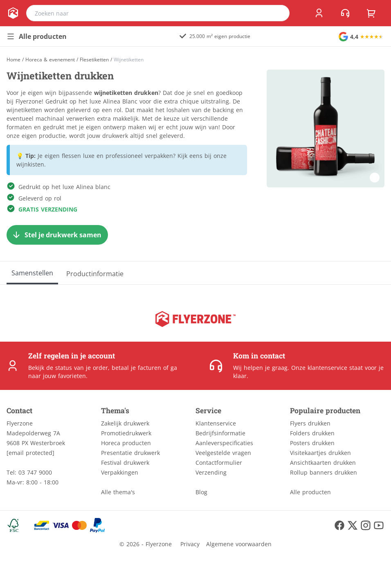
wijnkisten (30, 164)
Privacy (190, 544)
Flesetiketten (94, 59)
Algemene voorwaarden (239, 544)
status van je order (81, 368)
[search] (278, 13)
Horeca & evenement (50, 59)
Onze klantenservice (319, 368)
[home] (13, 13)
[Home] (13, 59)
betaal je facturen (136, 368)
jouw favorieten (64, 376)
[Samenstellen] (32, 272)
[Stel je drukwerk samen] (57, 235)
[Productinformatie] (94, 272)
